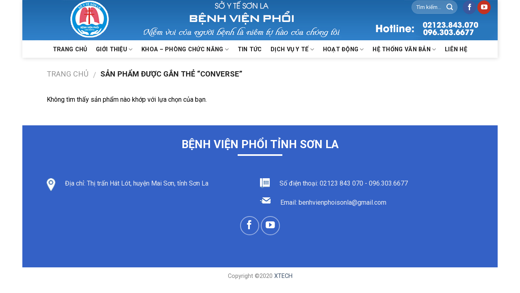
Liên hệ (456, 49)
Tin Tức (250, 49)
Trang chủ (70, 49)
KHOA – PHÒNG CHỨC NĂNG (185, 49)
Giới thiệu (114, 49)
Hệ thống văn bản (404, 49)
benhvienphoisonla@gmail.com (342, 202)
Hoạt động (343, 49)
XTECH (283, 276)
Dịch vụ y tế (292, 49)
